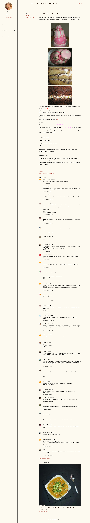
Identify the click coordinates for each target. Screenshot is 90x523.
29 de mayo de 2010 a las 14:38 (48, 199)
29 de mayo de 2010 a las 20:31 (48, 290)
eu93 (44, 351)
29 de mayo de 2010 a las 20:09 (48, 280)
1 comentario (46, 511)
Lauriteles (45, 412)
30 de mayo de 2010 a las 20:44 (48, 330)
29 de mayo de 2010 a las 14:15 (48, 191)
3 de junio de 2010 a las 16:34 (48, 401)
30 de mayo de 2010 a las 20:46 (48, 338)
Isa (43, 293)
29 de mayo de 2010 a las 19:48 (48, 267)
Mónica (44, 370)
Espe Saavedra (46, 179)
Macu (44, 217)
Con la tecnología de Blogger (54, 519)
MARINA (44, 271)
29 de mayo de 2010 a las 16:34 (48, 232)
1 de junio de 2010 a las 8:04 (47, 366)
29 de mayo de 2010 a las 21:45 (48, 312)
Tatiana (9, 12)
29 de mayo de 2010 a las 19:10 (48, 251)
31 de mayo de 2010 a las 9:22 (48, 356)
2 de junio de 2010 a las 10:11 (47, 386)
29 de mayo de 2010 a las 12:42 (48, 183)
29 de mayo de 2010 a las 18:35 (48, 240)
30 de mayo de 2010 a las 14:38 (48, 320)
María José (45, 244)
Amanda (44, 236)
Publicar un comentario (44, 458)
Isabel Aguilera (46, 439)
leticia (44, 449)
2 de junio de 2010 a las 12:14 (47, 394)
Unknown (45, 262)
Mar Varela (45, 389)
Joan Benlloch (46, 432)
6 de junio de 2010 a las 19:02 (48, 420)
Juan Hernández (46, 323)
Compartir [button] (27, 10)
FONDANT (27, 15)
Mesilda (44, 254)
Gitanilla (44, 203)
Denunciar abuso (6, 36)
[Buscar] (80, 3)
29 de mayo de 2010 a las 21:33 (48, 301)
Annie (44, 404)
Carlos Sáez (45, 381)
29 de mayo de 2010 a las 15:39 (48, 223)
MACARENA (45, 397)
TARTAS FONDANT (29, 17)
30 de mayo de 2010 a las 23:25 (48, 348)
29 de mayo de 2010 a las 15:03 (48, 214)
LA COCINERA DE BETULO (49, 227)
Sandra (44, 424)
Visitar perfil (8, 17)
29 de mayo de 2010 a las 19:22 (48, 259)
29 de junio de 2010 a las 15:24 (48, 455)
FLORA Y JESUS (46, 315)
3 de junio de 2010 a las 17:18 (47, 409)
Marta (44, 342)
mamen (44, 334)
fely (43, 359)
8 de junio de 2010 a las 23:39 (48, 446)
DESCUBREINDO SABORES (43, 3)
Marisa (44, 283)
